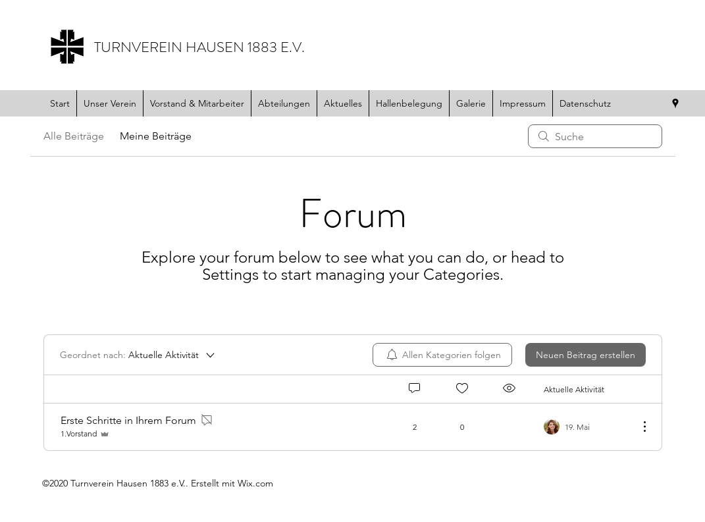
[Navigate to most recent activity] (586, 426)
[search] (595, 136)
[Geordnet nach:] (138, 355)
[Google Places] (675, 103)
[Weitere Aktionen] (638, 426)
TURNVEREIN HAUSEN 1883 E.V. (199, 47)
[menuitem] (442, 355)
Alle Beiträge (73, 136)
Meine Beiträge (156, 136)
